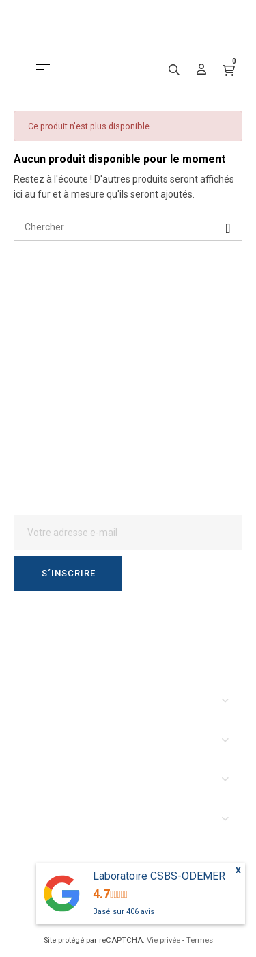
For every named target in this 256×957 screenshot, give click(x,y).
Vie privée (163, 940)
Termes (199, 940)
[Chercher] (128, 227)
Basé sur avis (123, 911)
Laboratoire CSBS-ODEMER (159, 876)
